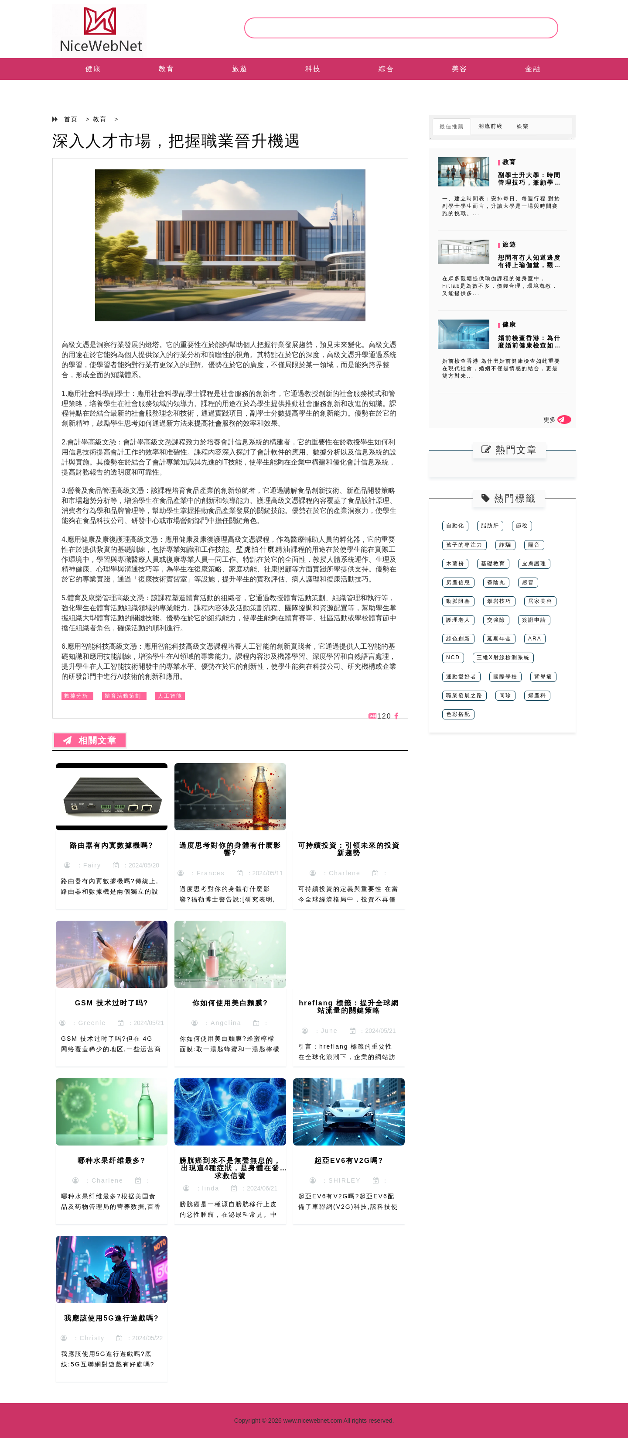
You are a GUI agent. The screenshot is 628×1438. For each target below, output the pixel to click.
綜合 (386, 68)
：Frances (201, 873)
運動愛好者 (461, 677)
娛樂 (523, 126)
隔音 (534, 545)
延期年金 (499, 639)
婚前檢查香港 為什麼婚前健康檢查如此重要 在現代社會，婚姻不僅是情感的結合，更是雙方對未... (501, 368)
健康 (93, 68)
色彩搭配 (458, 714)
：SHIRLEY (335, 1180)
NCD (453, 657)
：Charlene (335, 873)
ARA (535, 639)
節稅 (522, 526)
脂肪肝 (490, 526)
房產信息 (458, 582)
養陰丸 (496, 582)
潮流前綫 (490, 126)
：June (320, 1030)
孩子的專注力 (464, 545)
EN (93, 90)
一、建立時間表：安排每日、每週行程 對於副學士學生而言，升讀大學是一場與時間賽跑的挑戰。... (501, 206)
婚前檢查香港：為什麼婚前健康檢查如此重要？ (529, 345)
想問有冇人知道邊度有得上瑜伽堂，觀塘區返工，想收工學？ (529, 265)
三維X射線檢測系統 (503, 657)
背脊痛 (543, 677)
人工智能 (170, 696)
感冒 (528, 582)
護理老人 (458, 620)
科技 (313, 68)
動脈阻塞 (458, 601)
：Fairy (82, 865)
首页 (71, 119)
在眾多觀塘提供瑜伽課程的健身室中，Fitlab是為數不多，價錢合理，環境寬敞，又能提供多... (500, 285)
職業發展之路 (464, 695)
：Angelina (216, 1022)
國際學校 (505, 677)
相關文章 (90, 740)
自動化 (455, 526)
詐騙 (505, 545)
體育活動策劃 (123, 696)
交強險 (496, 620)
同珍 (505, 695)
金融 (533, 68)
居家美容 (540, 601)
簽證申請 (534, 620)
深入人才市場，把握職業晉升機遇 (176, 141)
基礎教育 (493, 564)
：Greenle (82, 1022)
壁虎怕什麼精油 (263, 549)
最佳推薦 (452, 127)
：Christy (83, 1338)
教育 (166, 68)
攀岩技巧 (499, 601)
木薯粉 (455, 564)
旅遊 (240, 68)
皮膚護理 (534, 564)
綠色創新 (458, 639)
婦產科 (537, 695)
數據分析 (76, 696)
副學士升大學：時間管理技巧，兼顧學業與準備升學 (529, 182)
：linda (201, 1188)
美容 (460, 68)
